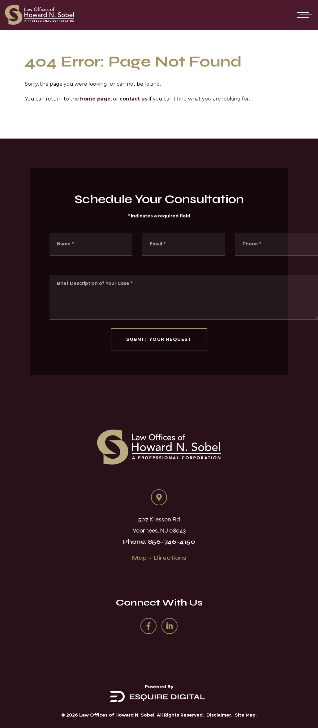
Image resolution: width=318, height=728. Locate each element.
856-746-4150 (171, 542)
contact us (133, 99)
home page (95, 99)
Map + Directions (159, 558)
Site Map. (246, 715)
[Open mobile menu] (303, 15)
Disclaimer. (219, 715)
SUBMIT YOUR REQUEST (159, 339)
